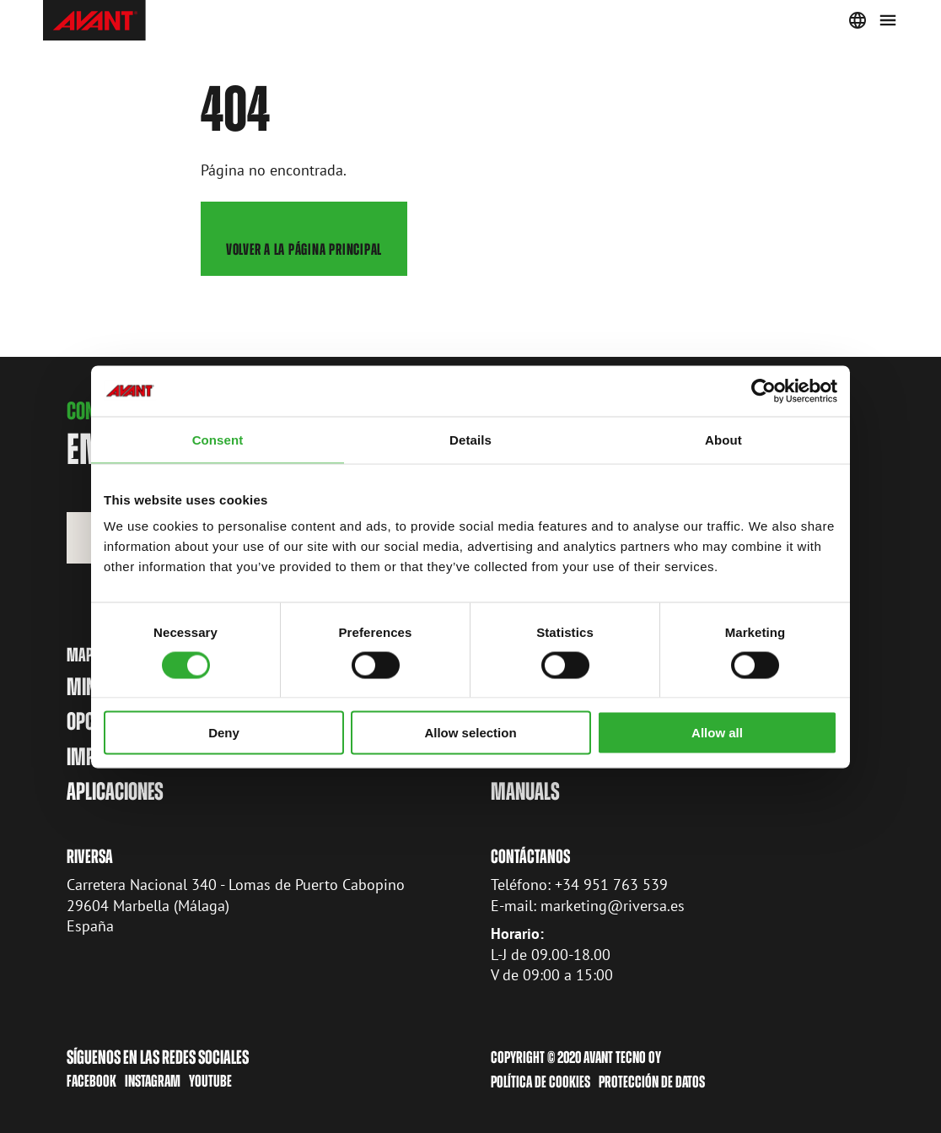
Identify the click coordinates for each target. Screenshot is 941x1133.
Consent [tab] (218, 439)
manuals (525, 791)
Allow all (717, 733)
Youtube (210, 1081)
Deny (223, 733)
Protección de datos (652, 1081)
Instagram (152, 1081)
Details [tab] (470, 439)
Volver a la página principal (303, 249)
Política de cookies (540, 1081)
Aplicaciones (115, 791)
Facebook (91, 1081)
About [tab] (723, 439)
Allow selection (470, 733)
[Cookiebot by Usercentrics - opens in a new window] (763, 390)
